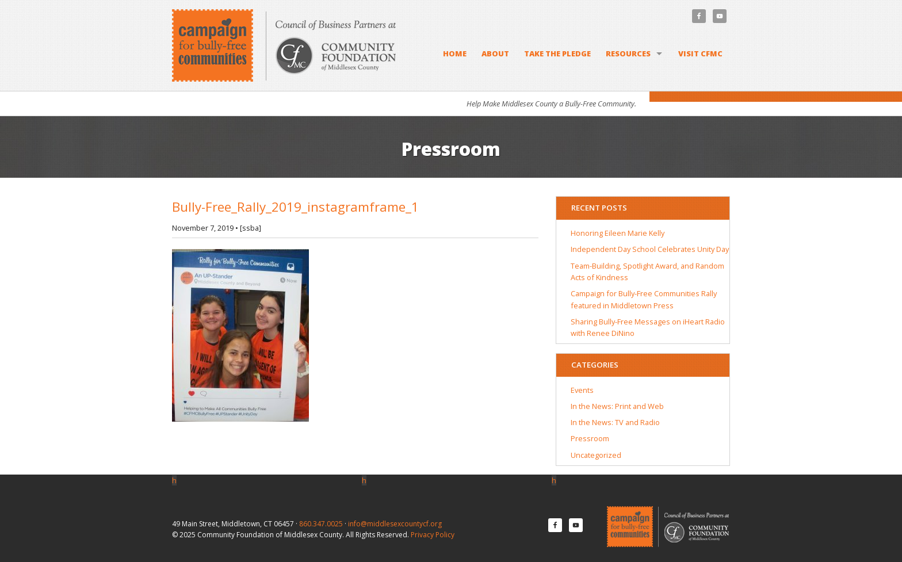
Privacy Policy (432, 535)
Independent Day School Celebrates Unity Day (650, 249)
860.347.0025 (321, 524)
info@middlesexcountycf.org (395, 524)
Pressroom (590, 438)
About (495, 53)
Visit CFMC (700, 53)
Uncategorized (596, 455)
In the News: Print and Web (617, 406)
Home (455, 53)
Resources (628, 53)
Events (582, 390)
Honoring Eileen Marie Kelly (617, 233)
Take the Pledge (557, 53)
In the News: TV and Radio (615, 422)
